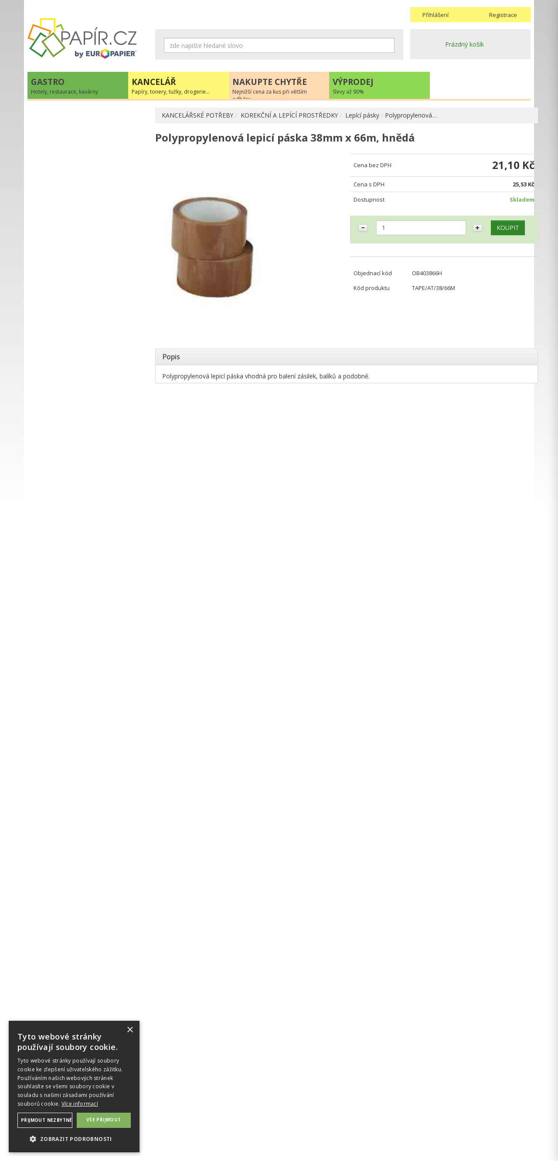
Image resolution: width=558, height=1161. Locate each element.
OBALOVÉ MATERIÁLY (68, 177)
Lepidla (55, 278)
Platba (291, 1113)
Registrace (503, 15)
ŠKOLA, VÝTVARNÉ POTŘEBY (77, 443)
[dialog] (74, 1086)
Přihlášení (435, 15)
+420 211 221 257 (87, 544)
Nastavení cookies (181, 1113)
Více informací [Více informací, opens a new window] (79, 1103)
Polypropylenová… (412, 115)
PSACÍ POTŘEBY (59, 163)
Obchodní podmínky (310, 1095)
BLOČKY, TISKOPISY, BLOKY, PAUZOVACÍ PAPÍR (77, 218)
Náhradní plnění (177, 1095)
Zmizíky (55, 306)
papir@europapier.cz (88, 564)
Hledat (388, 45)
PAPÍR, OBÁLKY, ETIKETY (72, 116)
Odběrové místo (305, 1121)
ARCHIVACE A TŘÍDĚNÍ (68, 149)
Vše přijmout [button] (103, 1120)
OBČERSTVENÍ (57, 372)
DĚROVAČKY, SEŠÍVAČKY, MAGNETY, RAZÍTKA (88, 195)
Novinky (87, 590)
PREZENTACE (55, 390)
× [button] (129, 1030)
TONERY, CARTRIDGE (67, 336)
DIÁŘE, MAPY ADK (62, 320)
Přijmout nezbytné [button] (46, 1120)
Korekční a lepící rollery (77, 250)
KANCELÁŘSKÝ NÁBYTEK (72, 426)
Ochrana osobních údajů (190, 1104)
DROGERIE (51, 408)
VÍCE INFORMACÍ (87, 789)
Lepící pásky (363, 115)
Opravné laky (63, 292)
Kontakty (423, 1095)
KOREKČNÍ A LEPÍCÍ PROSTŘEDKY (290, 115)
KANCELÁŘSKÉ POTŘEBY (198, 115)
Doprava (294, 1104)
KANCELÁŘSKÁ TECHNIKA (73, 354)
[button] (74, 1139)
